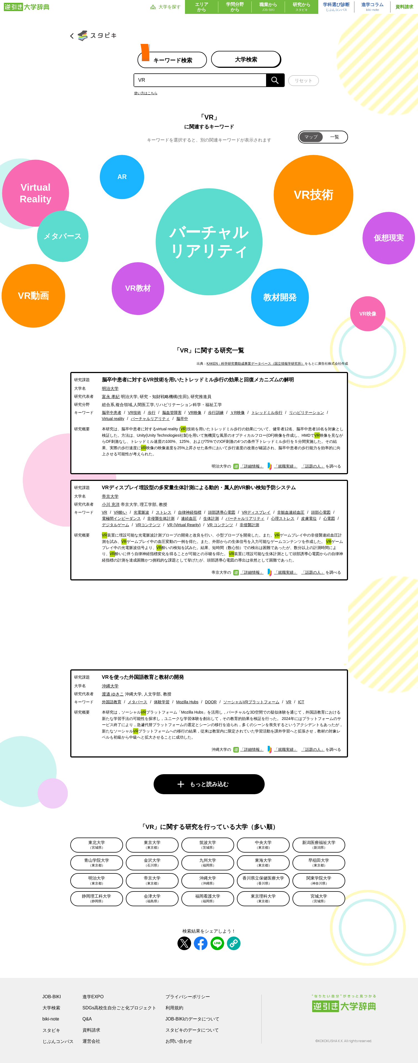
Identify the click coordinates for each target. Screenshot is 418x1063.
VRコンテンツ (148, 525)
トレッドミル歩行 (266, 412)
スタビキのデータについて (192, 1030)
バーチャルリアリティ (150, 418)
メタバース (137, 702)
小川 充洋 (111, 504)
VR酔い (120, 512)
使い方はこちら (145, 93)
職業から (268, 7)
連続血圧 (189, 518)
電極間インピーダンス (121, 518)
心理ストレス (282, 518)
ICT (301, 702)
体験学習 (161, 702)
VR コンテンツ (220, 525)
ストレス (163, 512)
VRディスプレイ (256, 512)
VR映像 (194, 412)
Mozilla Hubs (187, 702)
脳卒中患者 (111, 412)
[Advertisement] (209, 625)
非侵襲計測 (249, 525)
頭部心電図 (321, 512)
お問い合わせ (179, 1041)
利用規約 (174, 1007)
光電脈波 (141, 512)
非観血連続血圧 (290, 512)
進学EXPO (93, 996)
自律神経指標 (189, 512)
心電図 (329, 518)
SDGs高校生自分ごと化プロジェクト (119, 1007)
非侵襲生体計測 (160, 518)
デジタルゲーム (115, 525)
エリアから (201, 7)
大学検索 (51, 1007)
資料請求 (404, 6)
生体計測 (211, 518)
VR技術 (134, 412)
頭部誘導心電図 (221, 512)
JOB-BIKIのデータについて (193, 1019)
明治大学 (110, 388)
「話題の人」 (313, 466)
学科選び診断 (336, 7)
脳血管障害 (172, 412)
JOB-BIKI (51, 996)
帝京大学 (110, 496)
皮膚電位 (309, 518)
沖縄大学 (110, 686)
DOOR (211, 702)
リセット (303, 80)
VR (104, 512)
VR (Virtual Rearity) (184, 525)
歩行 (152, 412)
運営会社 (91, 1041)
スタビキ (51, 1030)
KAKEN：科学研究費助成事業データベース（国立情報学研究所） (256, 364)
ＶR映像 (237, 412)
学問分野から (235, 7)
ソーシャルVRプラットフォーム (251, 702)
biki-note (50, 1019)
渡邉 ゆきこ (113, 694)
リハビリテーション (306, 412)
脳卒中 (182, 418)
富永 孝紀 (111, 396)
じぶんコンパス (58, 1041)
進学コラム (372, 7)
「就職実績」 (285, 466)
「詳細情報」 (252, 466)
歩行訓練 (216, 412)
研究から (302, 7)
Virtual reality (113, 418)
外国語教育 (111, 702)
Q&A (87, 1019)
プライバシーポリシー (188, 996)
